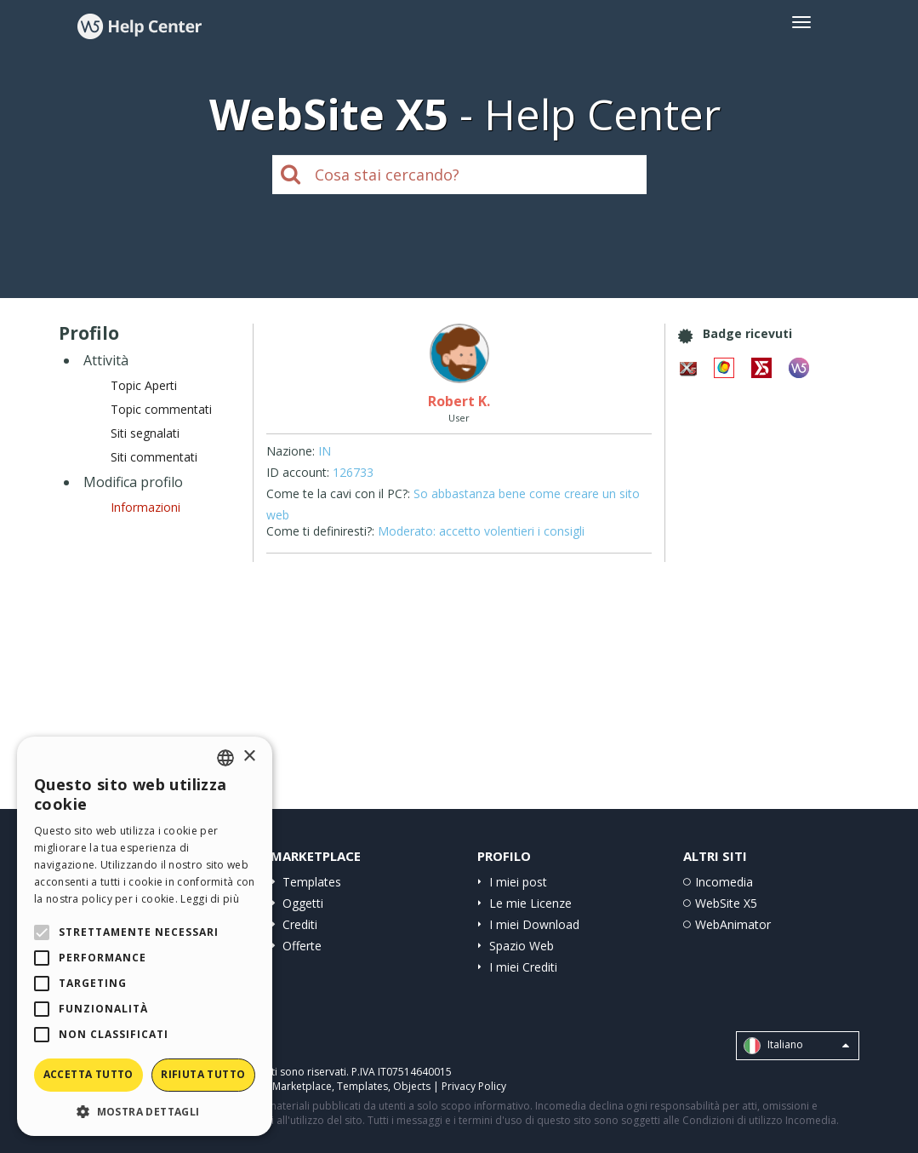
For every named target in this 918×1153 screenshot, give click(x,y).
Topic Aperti (144, 385)
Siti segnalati (145, 433)
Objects (411, 1086)
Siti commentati (154, 457)
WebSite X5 (726, 903)
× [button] (248, 756)
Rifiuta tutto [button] (203, 1074)
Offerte (302, 946)
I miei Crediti (523, 967)
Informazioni (145, 507)
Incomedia (724, 882)
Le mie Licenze (530, 903)
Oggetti (302, 903)
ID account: (297, 472)
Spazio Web (521, 946)
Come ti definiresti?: (320, 531)
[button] (144, 1111)
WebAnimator (733, 924)
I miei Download (534, 924)
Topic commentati (161, 409)
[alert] (144, 936)
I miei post (518, 882)
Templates (311, 882)
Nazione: (290, 451)
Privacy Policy (474, 1086)
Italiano (796, 1045)
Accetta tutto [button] (88, 1074)
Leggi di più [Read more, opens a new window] (209, 899)
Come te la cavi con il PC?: (338, 493)
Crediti (299, 924)
